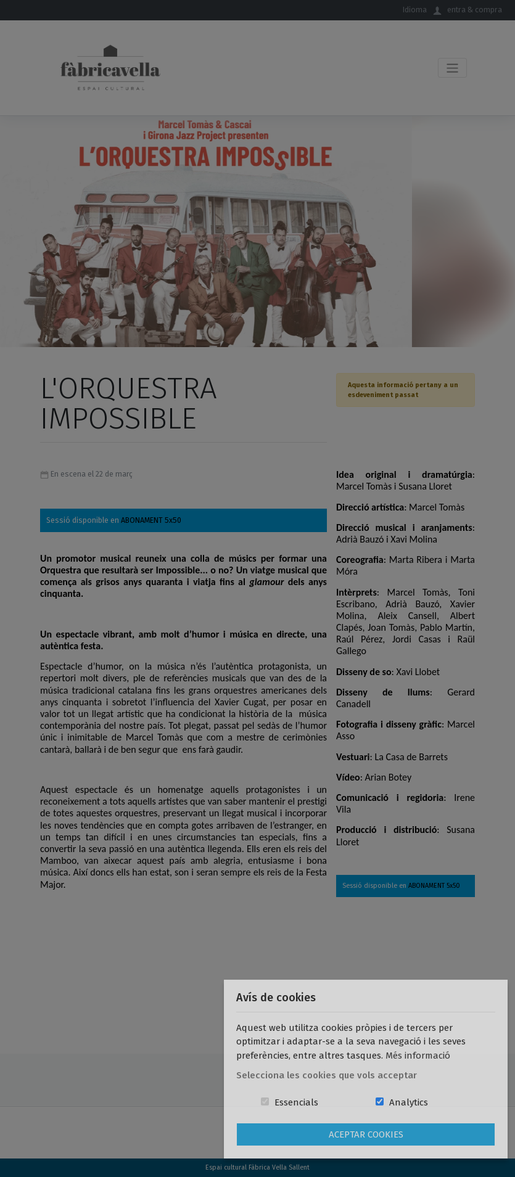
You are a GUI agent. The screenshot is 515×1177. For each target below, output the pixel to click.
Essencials (296, 1102)
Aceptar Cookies (366, 1134)
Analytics (408, 1102)
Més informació (417, 1055)
